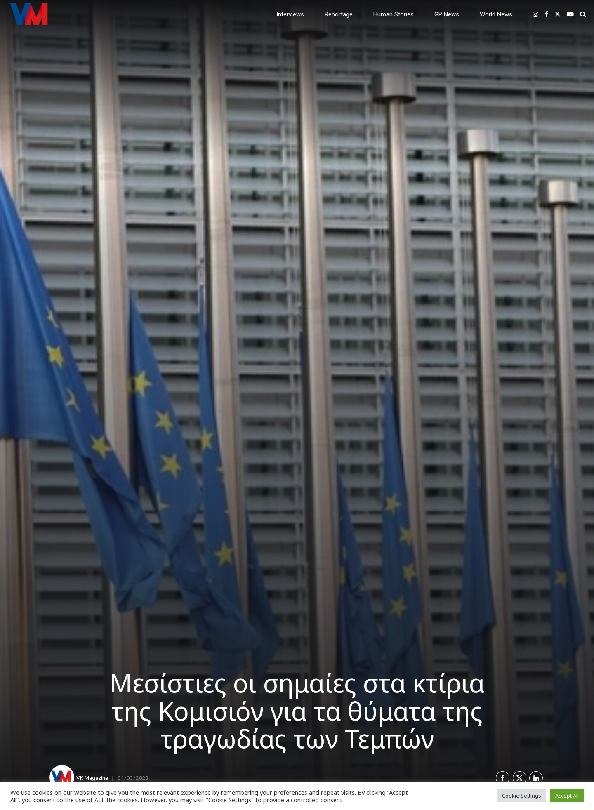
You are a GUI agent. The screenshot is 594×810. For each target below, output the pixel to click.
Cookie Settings (521, 795)
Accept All (567, 795)
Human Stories (393, 14)
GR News (446, 14)
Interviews (290, 14)
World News (496, 14)
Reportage (339, 14)
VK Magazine (92, 778)
